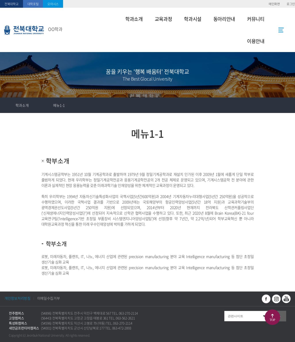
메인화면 (274, 4)
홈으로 (7, 105)
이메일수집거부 (48, 298)
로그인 (291, 4)
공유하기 (272, 105)
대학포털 (33, 4)
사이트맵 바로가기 (281, 30)
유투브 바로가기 (286, 298)
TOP (272, 320)
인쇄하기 (287, 105)
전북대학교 (11, 4)
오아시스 (53, 4)
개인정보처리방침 (17, 298)
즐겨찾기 (256, 105)
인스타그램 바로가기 (276, 298)
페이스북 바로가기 (266, 298)
